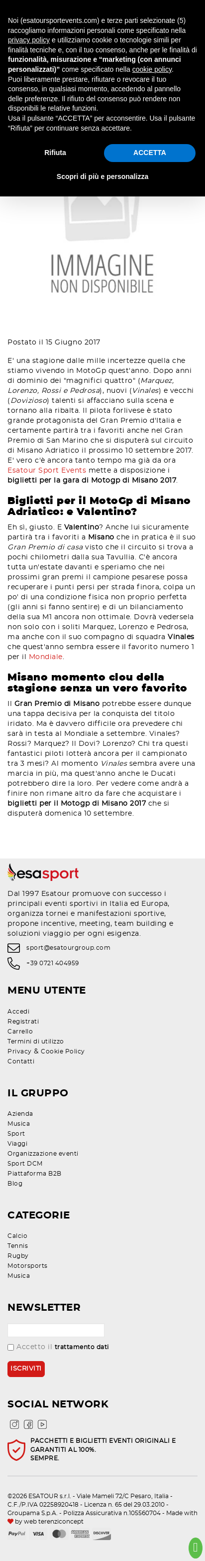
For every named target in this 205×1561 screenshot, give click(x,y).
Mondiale (46, 657)
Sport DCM (25, 1164)
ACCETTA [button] (149, 153)
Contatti (20, 1061)
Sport (16, 1134)
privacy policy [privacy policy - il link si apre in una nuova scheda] (29, 40)
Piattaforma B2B (34, 1174)
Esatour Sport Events (46, 470)
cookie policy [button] (152, 69)
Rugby (18, 1256)
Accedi (18, 1012)
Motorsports (27, 1266)
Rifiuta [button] (55, 153)
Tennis (17, 1246)
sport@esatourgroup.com (68, 948)
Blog (14, 1184)
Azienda (20, 1114)
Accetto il (58, 1347)
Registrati (23, 1022)
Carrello (20, 1032)
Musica (18, 1124)
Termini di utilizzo (35, 1041)
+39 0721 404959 (52, 963)
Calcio (17, 1236)
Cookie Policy (63, 1051)
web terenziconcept (54, 1522)
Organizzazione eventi (43, 1154)
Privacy (19, 1051)
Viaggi (17, 1144)
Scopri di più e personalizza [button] (102, 176)
